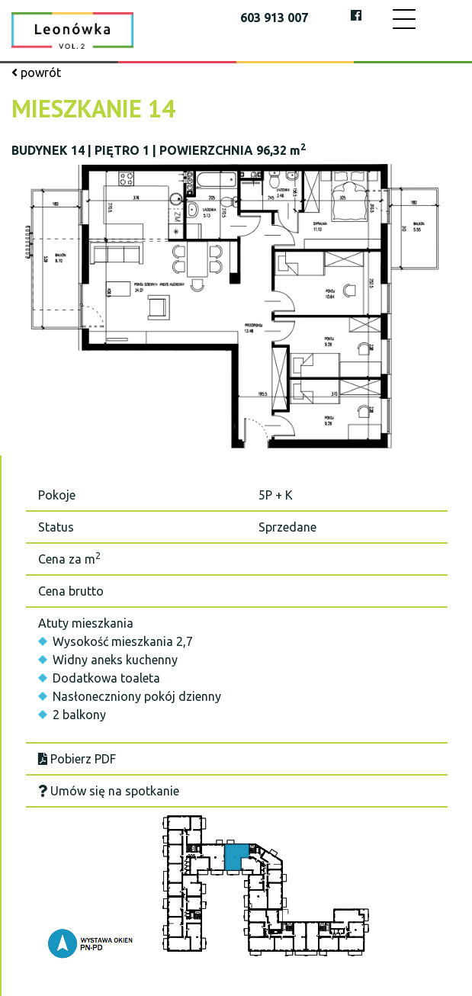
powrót (36, 72)
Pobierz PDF (77, 759)
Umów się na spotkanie (108, 791)
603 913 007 (274, 17)
